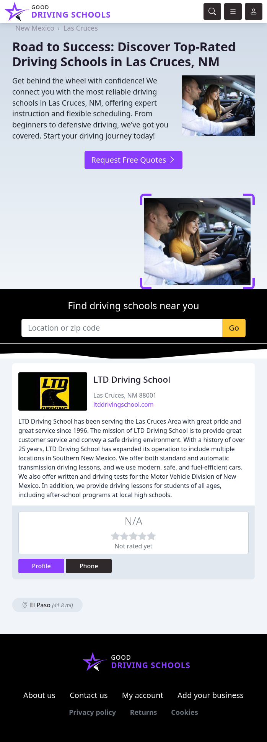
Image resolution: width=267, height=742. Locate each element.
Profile (41, 566)
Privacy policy (92, 712)
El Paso (47, 605)
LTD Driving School (131, 379)
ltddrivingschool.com (123, 404)
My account (142, 695)
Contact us (89, 695)
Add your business (210, 695)
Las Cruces (80, 28)
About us (39, 695)
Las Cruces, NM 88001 (124, 395)
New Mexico (34, 28)
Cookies (184, 712)
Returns (143, 712)
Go (234, 328)
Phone (89, 566)
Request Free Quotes (133, 160)
